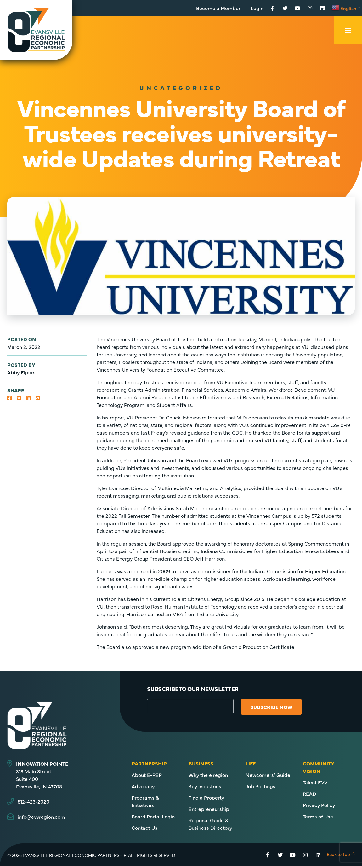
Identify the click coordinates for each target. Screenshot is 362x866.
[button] (9, 397)
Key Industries (205, 785)
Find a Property (206, 797)
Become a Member (218, 7)
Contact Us (144, 827)
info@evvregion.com (41, 816)
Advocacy (143, 785)
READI (310, 793)
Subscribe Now (273, 706)
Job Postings (260, 785)
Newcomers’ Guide (268, 774)
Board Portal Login (153, 816)
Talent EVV (315, 782)
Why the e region (208, 774)
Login (257, 7)
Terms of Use (318, 816)
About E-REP (147, 774)
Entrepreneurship (209, 808)
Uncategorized (181, 87)
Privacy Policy (319, 804)
